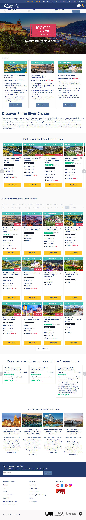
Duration (13, 205)
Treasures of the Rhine (30, 274)
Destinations (30, 205)
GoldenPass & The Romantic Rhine (31, 160)
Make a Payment (34, 492)
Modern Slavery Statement (10, 502)
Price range (49, 205)
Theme (56, 205)
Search (76, 11)
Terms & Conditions (8, 495)
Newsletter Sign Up (48, 1)
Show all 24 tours (43, 349)
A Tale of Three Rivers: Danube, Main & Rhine (73, 320)
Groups (31, 498)
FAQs (70, 1)
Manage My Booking (80, 1)
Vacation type (60, 10)
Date (33, 10)
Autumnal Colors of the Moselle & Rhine (31, 319)
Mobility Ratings (40, 205)
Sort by (71, 205)
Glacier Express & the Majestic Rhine (72, 160)
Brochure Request (61, 1)
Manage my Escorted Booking (37, 495)
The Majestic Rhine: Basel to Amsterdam (10, 274)
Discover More (15, 105)
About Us (5, 485)
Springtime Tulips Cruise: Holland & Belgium (71, 275)
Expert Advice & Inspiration (10, 505)
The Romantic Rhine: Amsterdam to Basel (11, 230)
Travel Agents (33, 502)
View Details (12, 185)
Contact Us (32, 485)
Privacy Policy (6, 498)
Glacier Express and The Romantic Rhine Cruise (11, 161)
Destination (12, 10)
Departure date (21, 205)
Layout (61, 205)
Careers (5, 492)
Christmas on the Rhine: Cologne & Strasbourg (50, 275)
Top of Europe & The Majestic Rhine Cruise (52, 161)
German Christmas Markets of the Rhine (32, 229)
